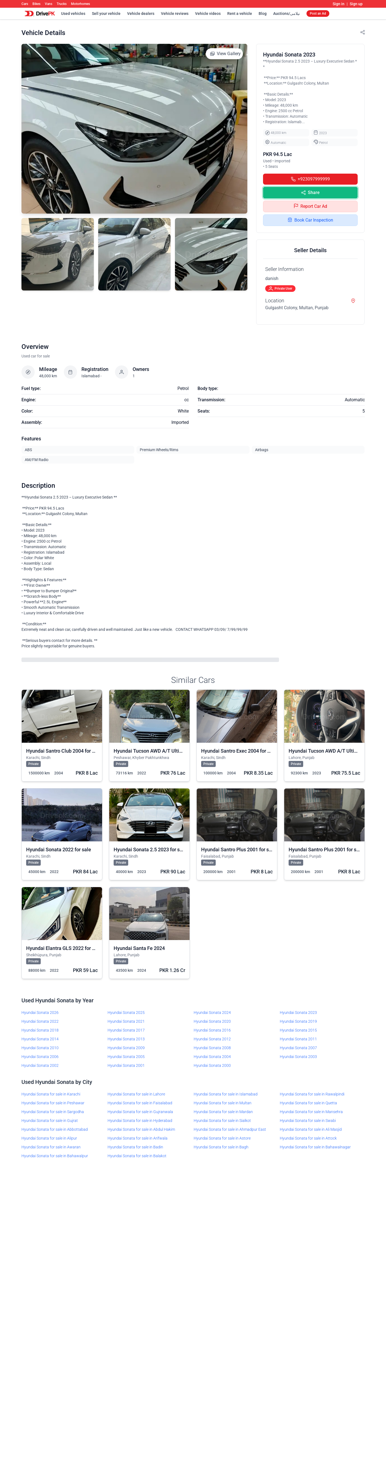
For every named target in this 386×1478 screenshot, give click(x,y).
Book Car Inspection (310, 220)
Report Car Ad (310, 206)
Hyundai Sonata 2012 (212, 1039)
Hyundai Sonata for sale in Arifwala (138, 1138)
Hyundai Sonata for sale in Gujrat (49, 1120)
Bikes (36, 4)
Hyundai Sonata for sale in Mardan (223, 1112)
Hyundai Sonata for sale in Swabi (308, 1120)
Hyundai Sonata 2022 (40, 1021)
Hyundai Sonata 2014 (40, 1039)
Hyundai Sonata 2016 (212, 1030)
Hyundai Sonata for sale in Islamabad (226, 1094)
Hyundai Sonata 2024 (212, 1012)
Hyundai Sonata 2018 (40, 1030)
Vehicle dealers (140, 13)
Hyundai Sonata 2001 (126, 1065)
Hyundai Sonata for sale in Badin (135, 1147)
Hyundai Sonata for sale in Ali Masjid (311, 1129)
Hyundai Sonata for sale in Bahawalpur (54, 1156)
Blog (263, 13)
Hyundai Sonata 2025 (126, 1012)
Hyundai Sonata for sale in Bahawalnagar (315, 1147)
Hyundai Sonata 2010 (40, 1048)
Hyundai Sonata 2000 (212, 1065)
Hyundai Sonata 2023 (298, 1012)
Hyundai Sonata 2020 (212, 1021)
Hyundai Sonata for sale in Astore (222, 1138)
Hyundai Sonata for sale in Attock (308, 1138)
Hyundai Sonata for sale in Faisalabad (140, 1103)
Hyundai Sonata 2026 (40, 1012)
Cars (24, 4)
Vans (48, 4)
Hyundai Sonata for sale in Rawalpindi (312, 1094)
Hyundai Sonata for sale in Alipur (49, 1138)
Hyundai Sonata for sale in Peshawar (52, 1103)
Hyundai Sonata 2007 (298, 1048)
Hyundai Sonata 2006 (40, 1056)
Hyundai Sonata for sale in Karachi (50, 1094)
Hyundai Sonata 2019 (298, 1021)
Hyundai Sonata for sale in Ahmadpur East (230, 1129)
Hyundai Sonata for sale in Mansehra (311, 1112)
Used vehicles (73, 13)
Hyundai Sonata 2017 (126, 1030)
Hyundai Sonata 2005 (126, 1056)
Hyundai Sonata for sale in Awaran (51, 1147)
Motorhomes (80, 4)
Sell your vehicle (106, 13)
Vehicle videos (208, 13)
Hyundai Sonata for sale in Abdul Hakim (141, 1129)
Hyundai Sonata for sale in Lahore (136, 1094)
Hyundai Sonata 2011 (298, 1039)
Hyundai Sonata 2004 (212, 1056)
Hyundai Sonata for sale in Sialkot (222, 1120)
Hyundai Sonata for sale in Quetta (308, 1103)
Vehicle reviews (174, 13)
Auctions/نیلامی (286, 13)
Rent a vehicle (239, 13)
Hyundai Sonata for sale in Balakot (137, 1156)
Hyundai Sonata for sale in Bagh (221, 1147)
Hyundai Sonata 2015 (298, 1030)
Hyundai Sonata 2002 (40, 1065)
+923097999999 (310, 179)
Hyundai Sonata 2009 (126, 1048)
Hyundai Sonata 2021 (126, 1021)
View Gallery (225, 53)
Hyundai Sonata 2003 (298, 1056)
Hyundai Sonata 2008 (212, 1048)
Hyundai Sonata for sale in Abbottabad (54, 1129)
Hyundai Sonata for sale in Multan (222, 1103)
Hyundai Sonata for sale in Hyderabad (140, 1120)
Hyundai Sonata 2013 (126, 1039)
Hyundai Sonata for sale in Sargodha (52, 1112)
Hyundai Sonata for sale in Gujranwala (140, 1112)
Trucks (62, 4)
